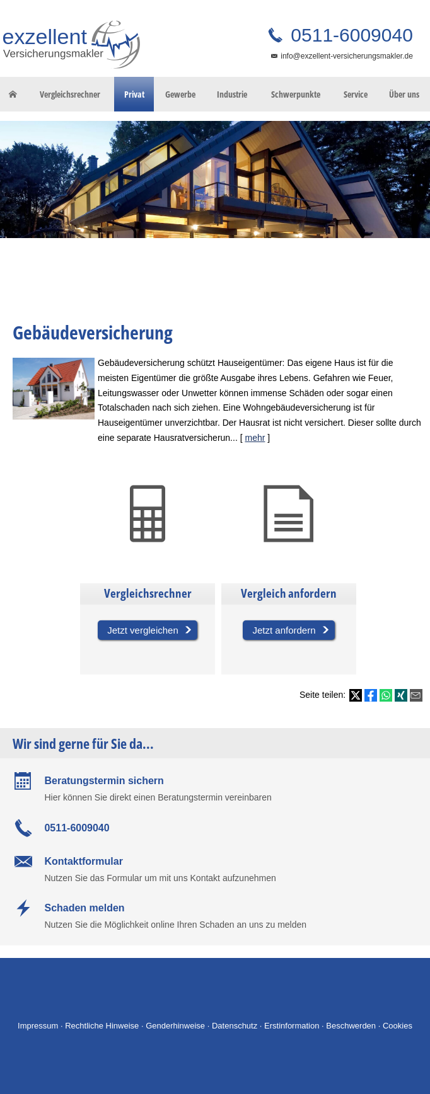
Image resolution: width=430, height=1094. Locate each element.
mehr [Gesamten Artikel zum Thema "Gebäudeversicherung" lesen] (255, 438)
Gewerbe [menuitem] (180, 94)
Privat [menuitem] (134, 94)
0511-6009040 (349, 35)
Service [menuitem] (356, 94)
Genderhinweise (175, 1025)
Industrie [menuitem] (232, 94)
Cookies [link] (397, 1025)
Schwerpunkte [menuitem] (295, 94)
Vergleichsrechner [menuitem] (70, 94)
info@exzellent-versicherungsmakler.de (347, 56)
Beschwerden (351, 1025)
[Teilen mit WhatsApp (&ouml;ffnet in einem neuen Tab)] (386, 695)
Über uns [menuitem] (404, 94)
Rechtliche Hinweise (102, 1025)
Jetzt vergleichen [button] (142, 630)
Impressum (38, 1025)
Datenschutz (234, 1025)
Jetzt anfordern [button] (283, 630)
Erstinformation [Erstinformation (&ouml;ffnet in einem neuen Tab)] (291, 1025)
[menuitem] (12, 94)
